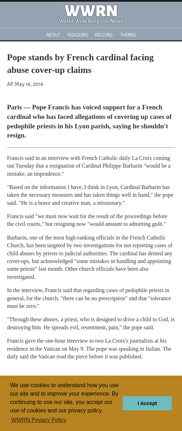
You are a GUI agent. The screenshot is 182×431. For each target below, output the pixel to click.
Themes (128, 35)
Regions (104, 35)
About (53, 35)
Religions (77, 35)
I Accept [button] (147, 403)
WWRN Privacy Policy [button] (38, 420)
